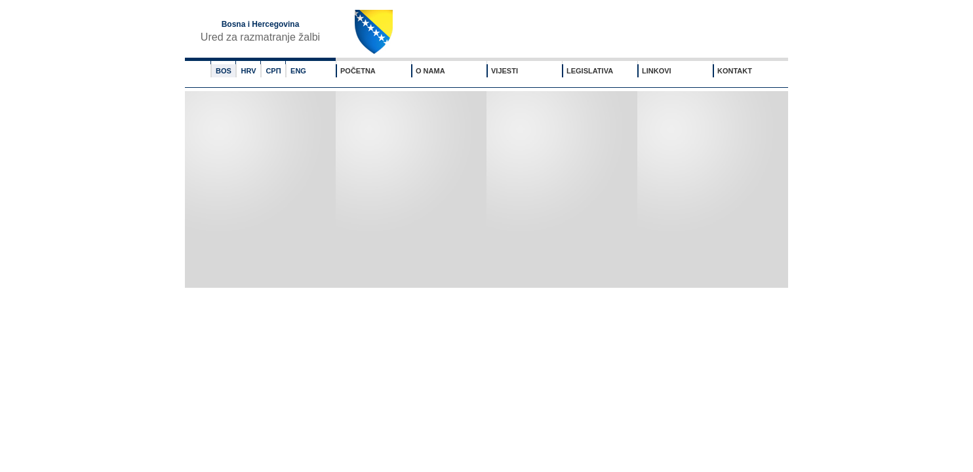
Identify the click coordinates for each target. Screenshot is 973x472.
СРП (273, 71)
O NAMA (430, 71)
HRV (248, 71)
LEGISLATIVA (589, 71)
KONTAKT (734, 71)
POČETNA (358, 71)
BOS (223, 71)
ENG (298, 71)
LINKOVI (656, 71)
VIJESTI (504, 71)
